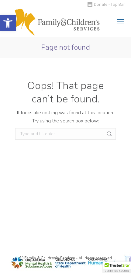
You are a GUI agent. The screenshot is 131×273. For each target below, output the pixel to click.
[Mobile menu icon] (120, 22)
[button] (8, 23)
